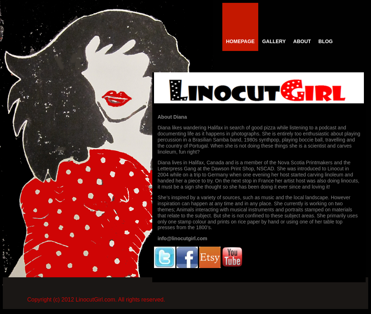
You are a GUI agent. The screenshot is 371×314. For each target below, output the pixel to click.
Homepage (240, 41)
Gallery (274, 41)
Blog (325, 41)
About (302, 41)
